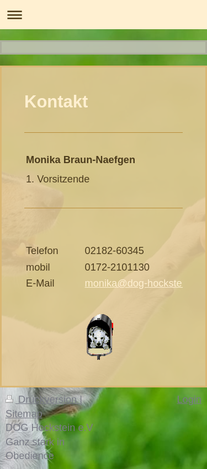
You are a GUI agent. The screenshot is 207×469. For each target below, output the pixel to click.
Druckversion (42, 399)
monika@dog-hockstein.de (144, 283)
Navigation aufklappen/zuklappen (103, 14)
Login (189, 399)
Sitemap (24, 413)
